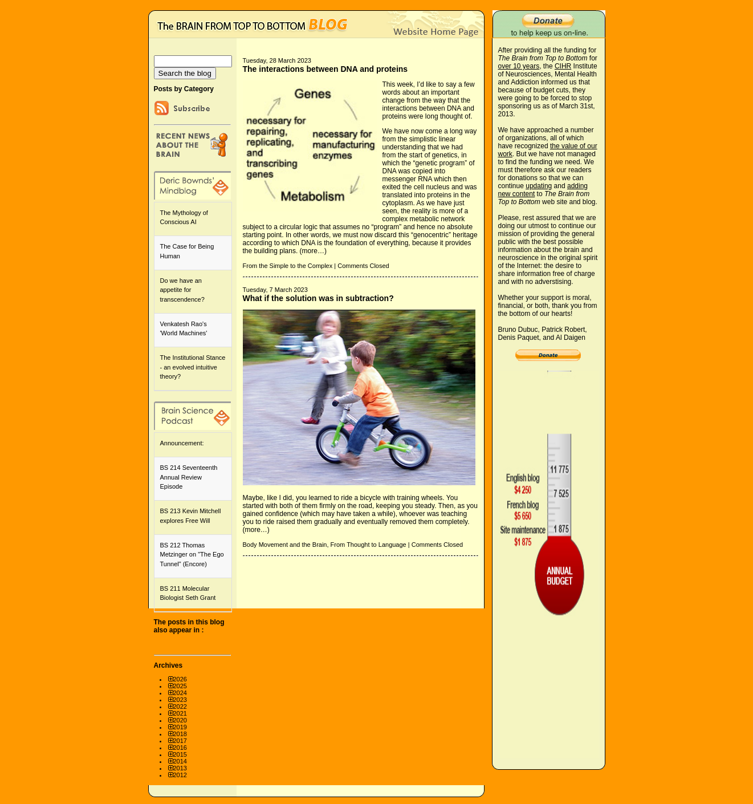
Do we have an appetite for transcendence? (182, 290)
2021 (180, 713)
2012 (180, 774)
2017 (180, 740)
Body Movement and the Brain (285, 544)
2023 (180, 699)
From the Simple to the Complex (288, 265)
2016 (180, 747)
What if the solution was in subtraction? (318, 298)
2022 (180, 706)
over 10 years (519, 66)
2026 (180, 679)
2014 (180, 761)
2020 (180, 720)
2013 (180, 768)
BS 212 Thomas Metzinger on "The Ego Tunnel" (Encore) (192, 554)
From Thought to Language (368, 544)
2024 (180, 692)
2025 (180, 686)
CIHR (563, 66)
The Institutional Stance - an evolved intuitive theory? (193, 367)
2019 (180, 727)
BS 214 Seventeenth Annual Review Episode (189, 477)
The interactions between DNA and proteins (325, 69)
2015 (180, 754)
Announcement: (182, 443)
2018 (180, 733)
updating (539, 186)
